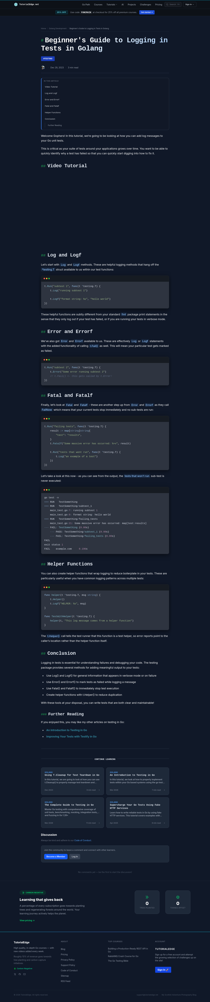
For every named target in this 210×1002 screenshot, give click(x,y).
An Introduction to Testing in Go (66, 730)
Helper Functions (53, 112)
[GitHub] (20, 974)
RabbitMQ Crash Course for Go (123, 956)
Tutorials (112, 4)
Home (43, 28)
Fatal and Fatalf (52, 106)
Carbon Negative (23, 968)
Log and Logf (51, 93)
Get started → (147, 12)
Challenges (145, 4)
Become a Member (56, 856)
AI (123, 4)
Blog (63, 949)
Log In (75, 856)
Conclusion (50, 119)
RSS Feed (65, 981)
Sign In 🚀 (163, 969)
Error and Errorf (52, 99)
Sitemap (65, 976)
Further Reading (55, 125)
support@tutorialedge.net (147, 995)
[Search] (173, 4)
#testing (47, 58)
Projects (132, 4)
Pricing (158, 4)
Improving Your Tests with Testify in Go (71, 736)
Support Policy (68, 965)
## (43, 166)
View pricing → (27, 920)
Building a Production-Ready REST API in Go (128, 950)
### (44, 715)
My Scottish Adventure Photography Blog (179, 995)
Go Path (86, 4)
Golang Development (58, 28)
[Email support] (24, 974)
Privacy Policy (68, 959)
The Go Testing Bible (118, 961)
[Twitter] (15, 974)
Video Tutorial (51, 87)
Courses (98, 4)
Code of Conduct (82, 840)
